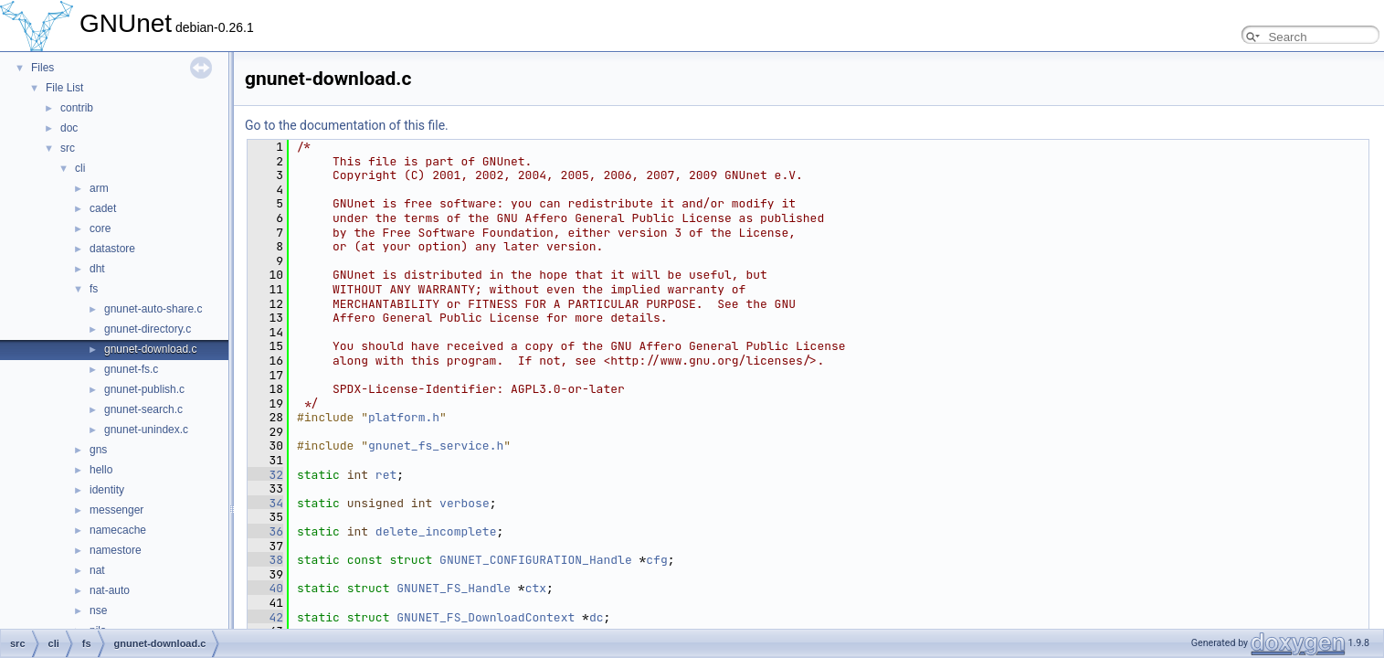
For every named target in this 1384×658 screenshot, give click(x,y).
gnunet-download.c (150, 349)
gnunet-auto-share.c (153, 308)
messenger (116, 510)
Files (42, 67)
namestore (116, 550)
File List (64, 87)
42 (265, 617)
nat (97, 570)
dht (97, 268)
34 (265, 503)
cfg (656, 560)
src (67, 148)
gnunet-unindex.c (146, 429)
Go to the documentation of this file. (347, 125)
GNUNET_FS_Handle (453, 588)
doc (69, 128)
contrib (76, 107)
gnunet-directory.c (147, 329)
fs (94, 288)
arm (99, 188)
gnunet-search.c (143, 409)
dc (596, 617)
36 (265, 531)
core (100, 228)
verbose (464, 503)
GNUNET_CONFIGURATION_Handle (535, 560)
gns (98, 449)
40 (265, 588)
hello (101, 469)
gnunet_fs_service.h (435, 445)
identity (107, 489)
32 (265, 475)
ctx (535, 588)
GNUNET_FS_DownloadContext (485, 617)
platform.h (403, 417)
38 (265, 560)
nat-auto (110, 590)
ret (385, 475)
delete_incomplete (436, 531)
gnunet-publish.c (144, 389)
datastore (112, 248)
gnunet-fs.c (131, 369)
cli (80, 168)
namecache (118, 530)
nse (98, 610)
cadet (103, 208)
